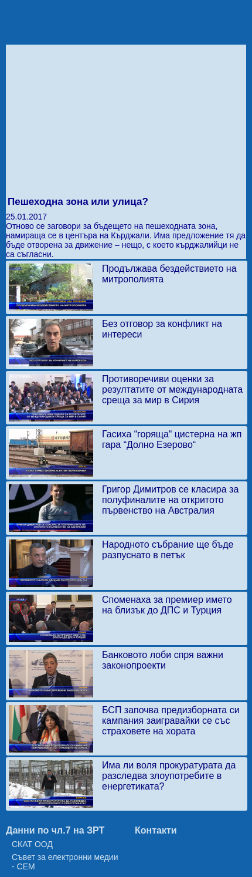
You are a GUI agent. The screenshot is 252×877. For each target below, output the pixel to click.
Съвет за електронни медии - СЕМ (65, 861)
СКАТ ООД (32, 844)
